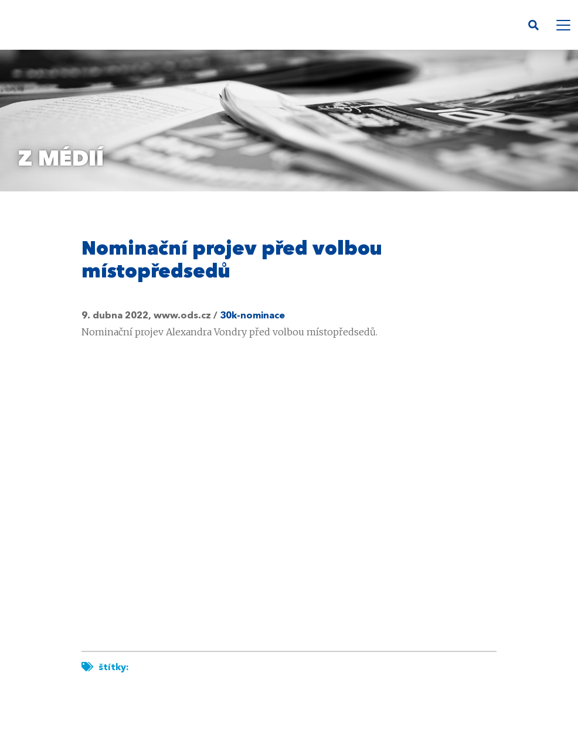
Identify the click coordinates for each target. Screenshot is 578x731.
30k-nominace (252, 316)
